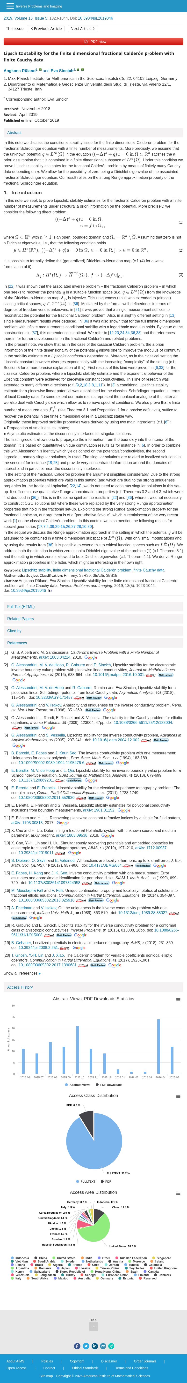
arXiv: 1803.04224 (54, 657)
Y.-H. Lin (36, 955)
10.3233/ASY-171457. (60, 697)
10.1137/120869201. (42, 780)
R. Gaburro (75, 665)
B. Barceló (20, 753)
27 (73, 527)
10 (84, 527)
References (17, 643)
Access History (20, 987)
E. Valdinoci (65, 860)
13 (172, 315)
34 (127, 333)
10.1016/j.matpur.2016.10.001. (125, 675)
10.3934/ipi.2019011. (42, 853)
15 (63, 527)
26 (68, 527)
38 (138, 333)
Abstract (14, 133)
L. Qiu (69, 770)
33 (161, 368)
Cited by (14, 631)
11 (100, 385)
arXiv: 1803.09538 (71, 835)
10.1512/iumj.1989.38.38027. (149, 913)
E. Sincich (102, 665)
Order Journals (145, 1361)
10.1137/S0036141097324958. (60, 883)
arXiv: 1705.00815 (27, 823)
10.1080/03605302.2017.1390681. (54, 965)
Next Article (82, 28)
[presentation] (53, 154)
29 (57, 527)
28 (79, 527)
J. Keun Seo (65, 753)
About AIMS (15, 1361)
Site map (46, 1376)
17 (40, 527)
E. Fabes (39, 753)
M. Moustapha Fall (27, 890)
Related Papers (20, 619)
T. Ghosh (19, 955)
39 (52, 527)
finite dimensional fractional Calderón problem (92, 570)
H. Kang (36, 873)
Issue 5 (41, 18)
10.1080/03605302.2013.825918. (53, 900)
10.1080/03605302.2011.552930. (53, 798)
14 (78, 486)
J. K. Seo (59, 873)
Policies (47, 1361)
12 (111, 333)
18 (85, 385)
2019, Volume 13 (18, 18)
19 (50, 463)
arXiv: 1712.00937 (151, 848)
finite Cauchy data (149, 570)
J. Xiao (58, 955)
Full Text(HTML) (21, 607)
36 (76, 304)
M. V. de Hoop (51, 665)
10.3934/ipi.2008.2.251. (44, 948)
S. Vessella (55, 735)
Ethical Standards (85, 1368)
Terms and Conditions (131, 1368)
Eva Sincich (62, 70)
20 (117, 333)
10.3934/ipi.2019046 (95, 18)
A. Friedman (21, 908)
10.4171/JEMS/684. (111, 865)
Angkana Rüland (20, 70)
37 (35, 333)
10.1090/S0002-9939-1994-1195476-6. (58, 763)
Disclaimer (109, 1361)
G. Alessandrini (24, 665)
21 (77, 310)
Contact (49, 1368)
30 (89, 527)
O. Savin (39, 860)
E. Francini (46, 788)
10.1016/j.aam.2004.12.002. (122, 740)
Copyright (77, 1361)
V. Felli (57, 890)
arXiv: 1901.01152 (99, 810)
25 (55, 463)
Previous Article (46, 28)
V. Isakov (53, 705)
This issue (15, 28)
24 (122, 333)
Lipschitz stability (36, 570)
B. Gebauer (21, 943)
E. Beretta (20, 770)
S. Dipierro (20, 860)
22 (11, 286)
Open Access (17, 1368)
